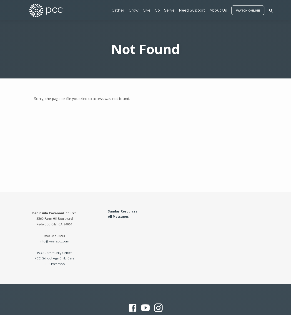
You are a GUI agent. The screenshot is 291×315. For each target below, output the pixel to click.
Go (157, 10)
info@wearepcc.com (54, 241)
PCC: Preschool (54, 264)
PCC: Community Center (54, 253)
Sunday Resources (122, 211)
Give (147, 10)
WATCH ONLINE (248, 10)
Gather (118, 10)
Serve (169, 10)
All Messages (118, 216)
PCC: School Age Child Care (54, 258)
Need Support (192, 10)
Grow (133, 10)
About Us (218, 10)
